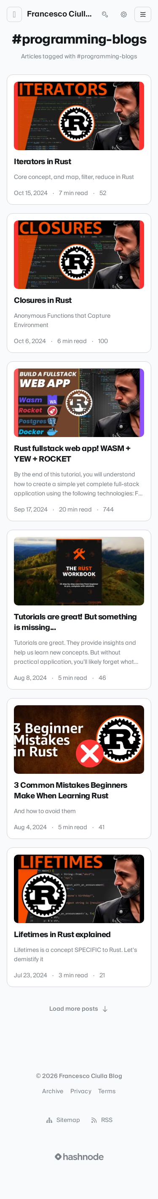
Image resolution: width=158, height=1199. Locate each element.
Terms (107, 1091)
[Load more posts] (79, 1009)
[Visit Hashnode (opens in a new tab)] (79, 1156)
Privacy (80, 1091)
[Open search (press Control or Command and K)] (104, 14)
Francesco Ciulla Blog (59, 14)
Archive (52, 1091)
